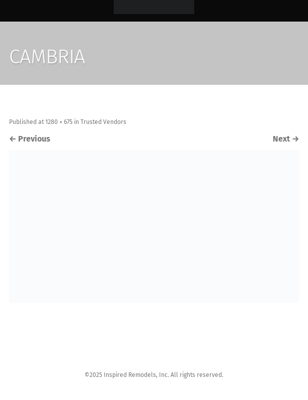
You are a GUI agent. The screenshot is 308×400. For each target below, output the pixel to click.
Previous (29, 139)
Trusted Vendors (103, 121)
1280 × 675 (58, 121)
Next (286, 139)
